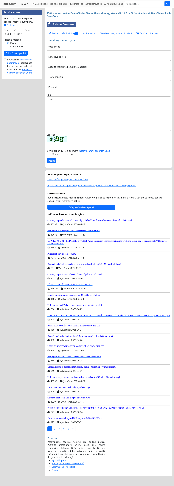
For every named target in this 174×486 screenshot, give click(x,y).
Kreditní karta (17, 46)
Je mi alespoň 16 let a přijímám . (79, 150)
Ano (57, 154)
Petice (53, 33)
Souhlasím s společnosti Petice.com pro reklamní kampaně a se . (19, 66)
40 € (9, 34)
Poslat (51, 160)
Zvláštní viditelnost (147, 33)
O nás (55, 470)
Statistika (89, 33)
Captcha (51, 134)
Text (49, 94)
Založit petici (40, 3)
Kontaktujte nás (113, 3)
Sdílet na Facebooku (60, 24)
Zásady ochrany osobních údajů (116, 33)
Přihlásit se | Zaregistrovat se (86, 3)
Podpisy (70, 33)
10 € (19, 30)
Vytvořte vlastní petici (81, 207)
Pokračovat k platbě (16, 53)
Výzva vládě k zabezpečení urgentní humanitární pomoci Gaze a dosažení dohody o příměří (91, 185)
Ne (72, 154)
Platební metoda (12, 39)
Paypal (13, 43)
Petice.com (9, 4)
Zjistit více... (11, 25)
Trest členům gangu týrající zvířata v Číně (67, 179)
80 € (19, 34)
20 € (30, 30)
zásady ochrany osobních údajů (95, 150)
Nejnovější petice (58, 3)
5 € (8, 30)
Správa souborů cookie (63, 466)
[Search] (144, 3)
